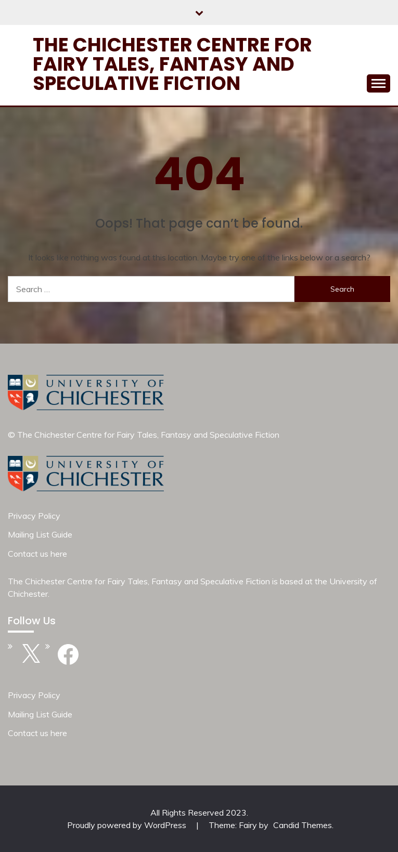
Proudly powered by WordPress (127, 825)
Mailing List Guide (40, 534)
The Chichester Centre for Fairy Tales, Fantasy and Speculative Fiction (172, 64)
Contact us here (37, 553)
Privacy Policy (34, 515)
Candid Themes (302, 825)
